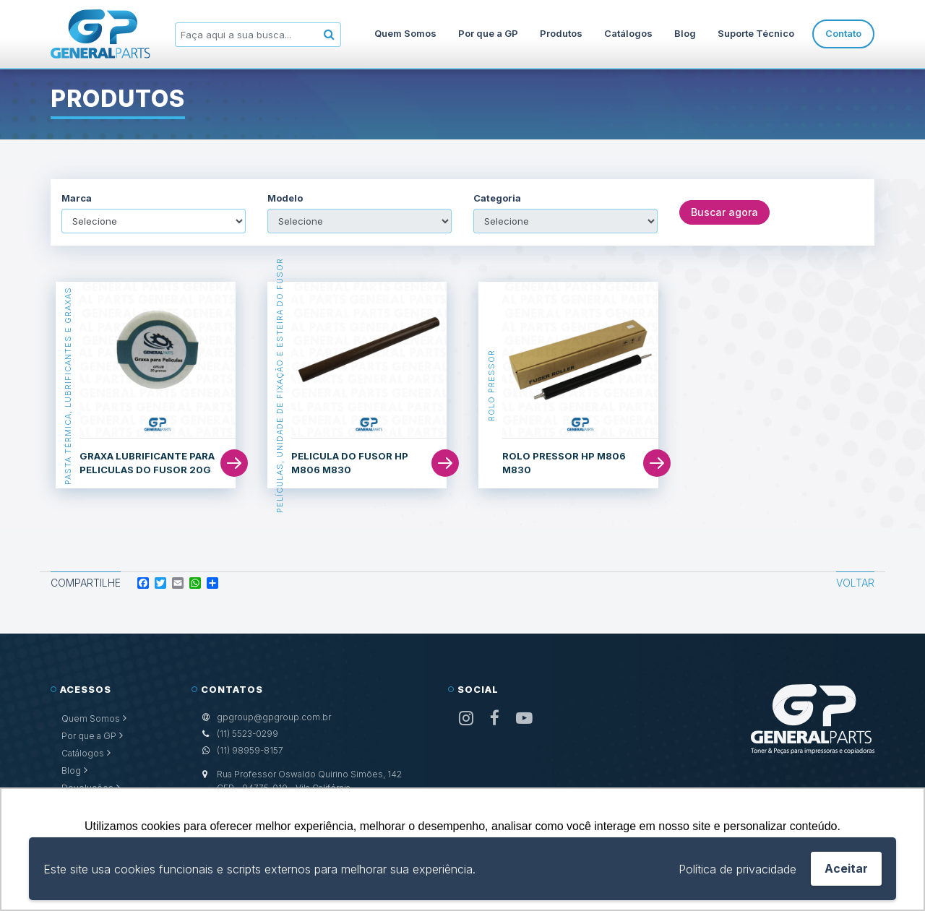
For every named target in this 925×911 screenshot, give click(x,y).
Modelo (285, 198)
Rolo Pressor (491, 385)
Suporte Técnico (756, 33)
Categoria (497, 198)
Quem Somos (405, 33)
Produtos (561, 33)
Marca (76, 198)
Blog (685, 33)
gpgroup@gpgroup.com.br (274, 717)
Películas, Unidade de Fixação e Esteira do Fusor (280, 385)
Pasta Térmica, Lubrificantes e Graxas (68, 385)
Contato (843, 33)
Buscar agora (724, 212)
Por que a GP (488, 33)
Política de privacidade (737, 869)
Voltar (855, 583)
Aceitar (846, 868)
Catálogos (628, 33)
